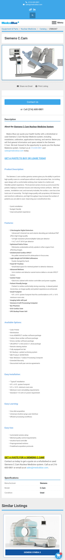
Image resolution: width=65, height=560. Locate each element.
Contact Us (32, 102)
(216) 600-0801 (33, 2)
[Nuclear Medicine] (28, 29)
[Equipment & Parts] (10, 29)
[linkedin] (34, 10)
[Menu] (54, 22)
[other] (30, 10)
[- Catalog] (43, 29)
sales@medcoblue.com (33, 4)
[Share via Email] (24, 86)
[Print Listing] (42, 86)
